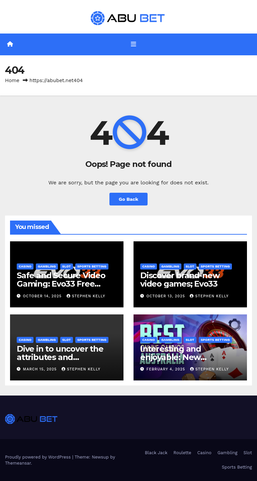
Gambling (47, 266)
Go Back (128, 199)
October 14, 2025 (43, 296)
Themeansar (18, 463)
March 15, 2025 (40, 369)
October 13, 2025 (167, 296)
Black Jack (156, 452)
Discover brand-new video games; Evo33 (179, 279)
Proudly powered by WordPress (38, 457)
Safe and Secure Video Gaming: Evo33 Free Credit (61, 283)
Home (12, 80)
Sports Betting (91, 266)
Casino (25, 266)
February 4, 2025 (167, 369)
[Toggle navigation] (133, 44)
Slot (66, 266)
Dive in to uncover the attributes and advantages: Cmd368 (60, 357)
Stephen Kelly (86, 296)
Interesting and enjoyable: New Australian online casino (187, 357)
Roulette (182, 452)
